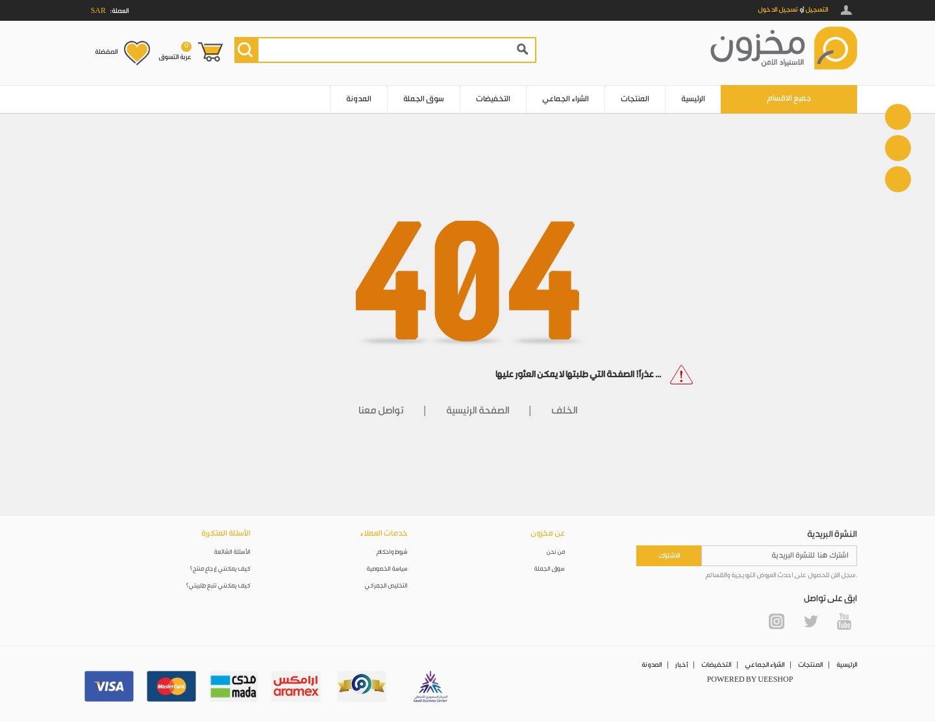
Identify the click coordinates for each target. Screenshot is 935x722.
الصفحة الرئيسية (477, 411)
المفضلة (106, 52)
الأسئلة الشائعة (232, 552)
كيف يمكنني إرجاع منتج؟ (220, 569)
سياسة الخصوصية (387, 569)
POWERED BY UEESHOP (750, 680)
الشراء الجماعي (565, 99)
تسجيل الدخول (778, 10)
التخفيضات (493, 99)
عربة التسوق (175, 51)
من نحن (556, 552)
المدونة (358, 99)
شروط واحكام (392, 552)
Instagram (777, 621)
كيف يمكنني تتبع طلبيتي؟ (218, 586)
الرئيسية (693, 99)
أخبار (681, 665)
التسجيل (816, 10)
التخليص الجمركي (386, 586)
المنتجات (635, 99)
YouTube (844, 621)
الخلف (564, 411)
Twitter (810, 621)
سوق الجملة (423, 99)
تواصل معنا (381, 411)
